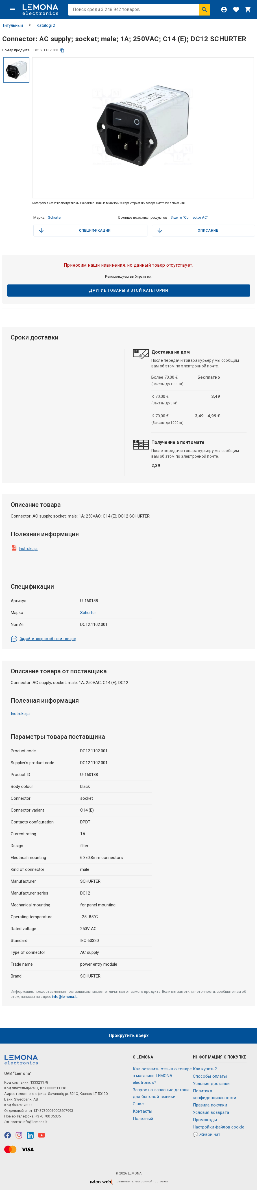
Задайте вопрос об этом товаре (43, 638)
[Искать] (204, 10)
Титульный (12, 25)
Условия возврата (211, 1112)
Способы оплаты (210, 1076)
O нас (138, 1103)
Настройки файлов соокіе (218, 1127)
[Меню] (12, 9)
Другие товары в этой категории (128, 290)
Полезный (143, 1118)
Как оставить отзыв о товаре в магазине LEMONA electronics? (162, 1075)
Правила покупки (210, 1105)
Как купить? (205, 1068)
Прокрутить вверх (129, 1035)
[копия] (62, 50)
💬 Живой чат (207, 1134)
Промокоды (205, 1119)
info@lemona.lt (64, 996)
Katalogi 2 (46, 25)
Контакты (142, 1111)
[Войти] (224, 9)
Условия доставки (211, 1083)
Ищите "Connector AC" (189, 217)
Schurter (55, 217)
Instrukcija (28, 548)
